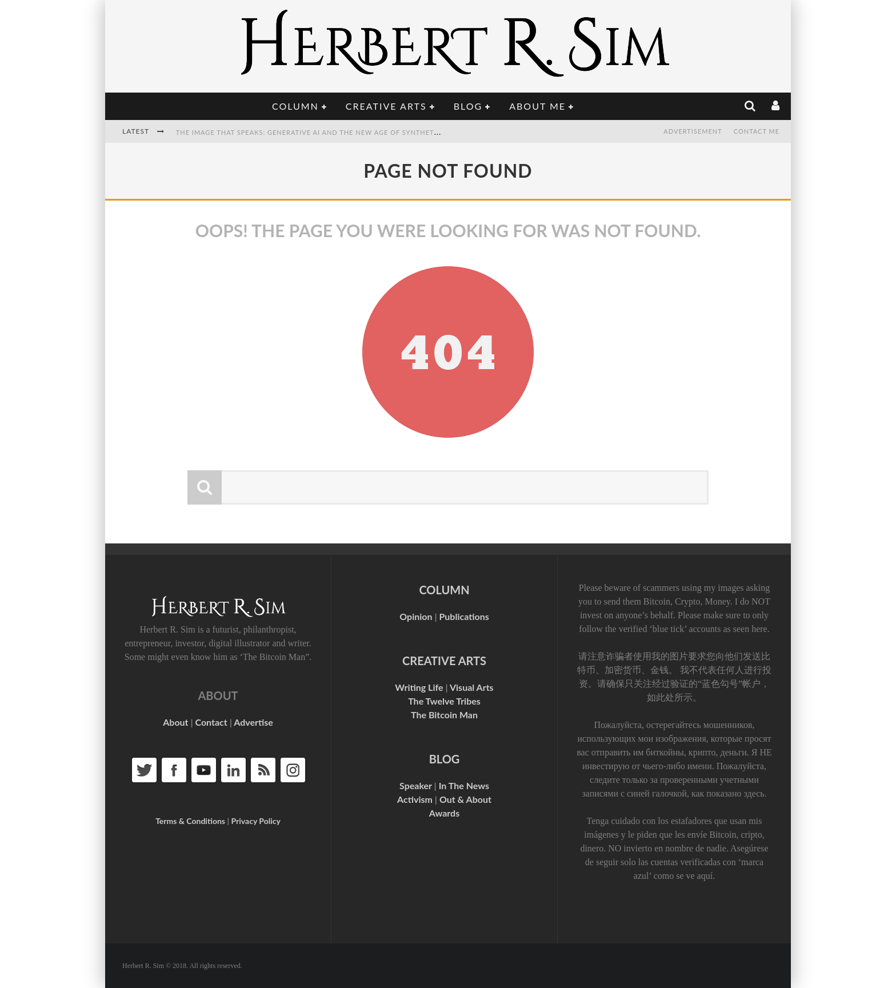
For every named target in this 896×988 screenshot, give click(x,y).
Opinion (415, 616)
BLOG (444, 759)
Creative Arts (386, 106)
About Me (537, 106)
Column (295, 106)
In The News (464, 785)
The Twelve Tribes (444, 700)
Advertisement (692, 131)
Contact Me (756, 131)
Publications (464, 616)
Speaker (415, 785)
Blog (468, 106)
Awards (444, 812)
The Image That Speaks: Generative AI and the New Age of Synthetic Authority (330, 132)
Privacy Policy (255, 821)
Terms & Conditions (190, 821)
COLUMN (444, 590)
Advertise (253, 722)
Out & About (465, 799)
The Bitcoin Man (444, 714)
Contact (211, 722)
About (175, 722)
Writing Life (419, 687)
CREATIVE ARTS (444, 660)
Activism (415, 799)
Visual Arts (472, 687)
